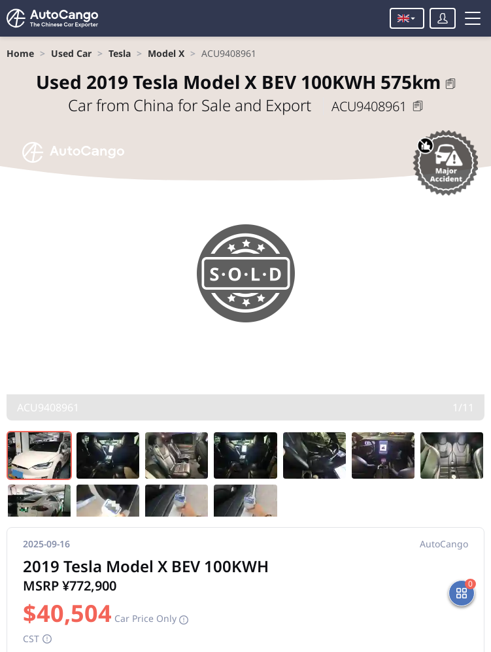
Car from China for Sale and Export (191, 105)
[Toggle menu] (472, 18)
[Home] (52, 18)
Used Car (71, 53)
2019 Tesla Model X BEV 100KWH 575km (238, 81)
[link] (20, 53)
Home (20, 53)
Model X (166, 53)
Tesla (120, 53)
